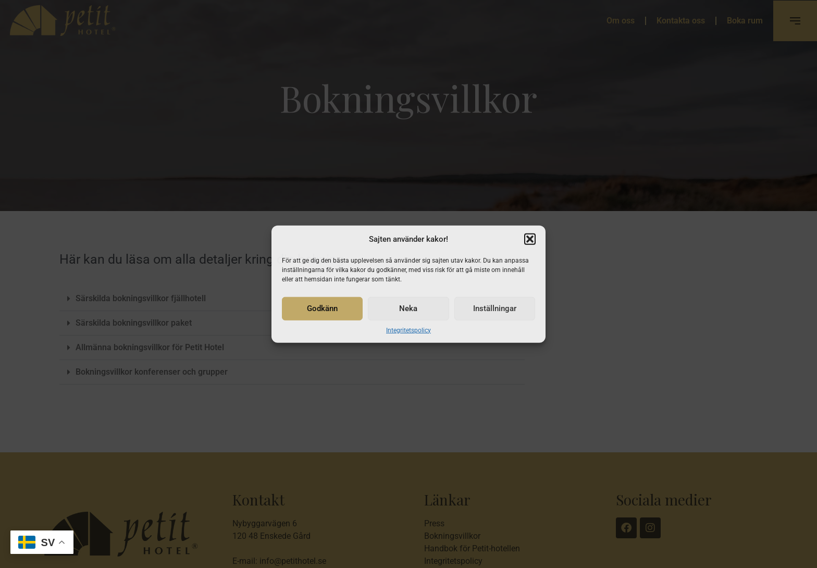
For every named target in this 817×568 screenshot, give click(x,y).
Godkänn (322, 308)
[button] (530, 239)
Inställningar (494, 308)
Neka (408, 308)
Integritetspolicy (408, 330)
